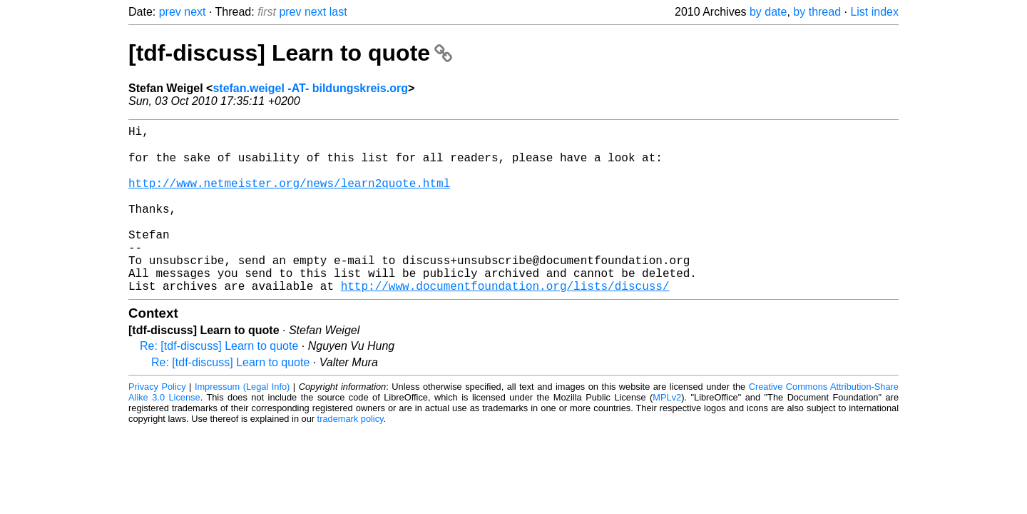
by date (768, 12)
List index (874, 12)
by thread (817, 12)
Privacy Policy (157, 423)
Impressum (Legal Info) (242, 423)
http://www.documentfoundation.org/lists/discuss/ (505, 322)
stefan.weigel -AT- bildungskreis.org (310, 88)
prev (170, 12)
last (338, 12)
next (194, 12)
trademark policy (350, 455)
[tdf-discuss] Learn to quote (290, 53)
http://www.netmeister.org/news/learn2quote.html (289, 196)
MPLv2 (667, 433)
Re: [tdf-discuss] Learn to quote (219, 382)
